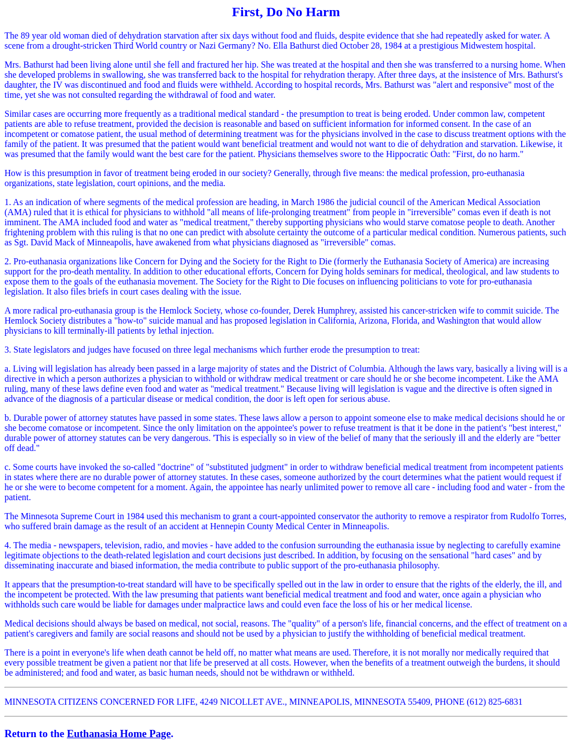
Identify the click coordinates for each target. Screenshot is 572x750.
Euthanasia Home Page (119, 733)
